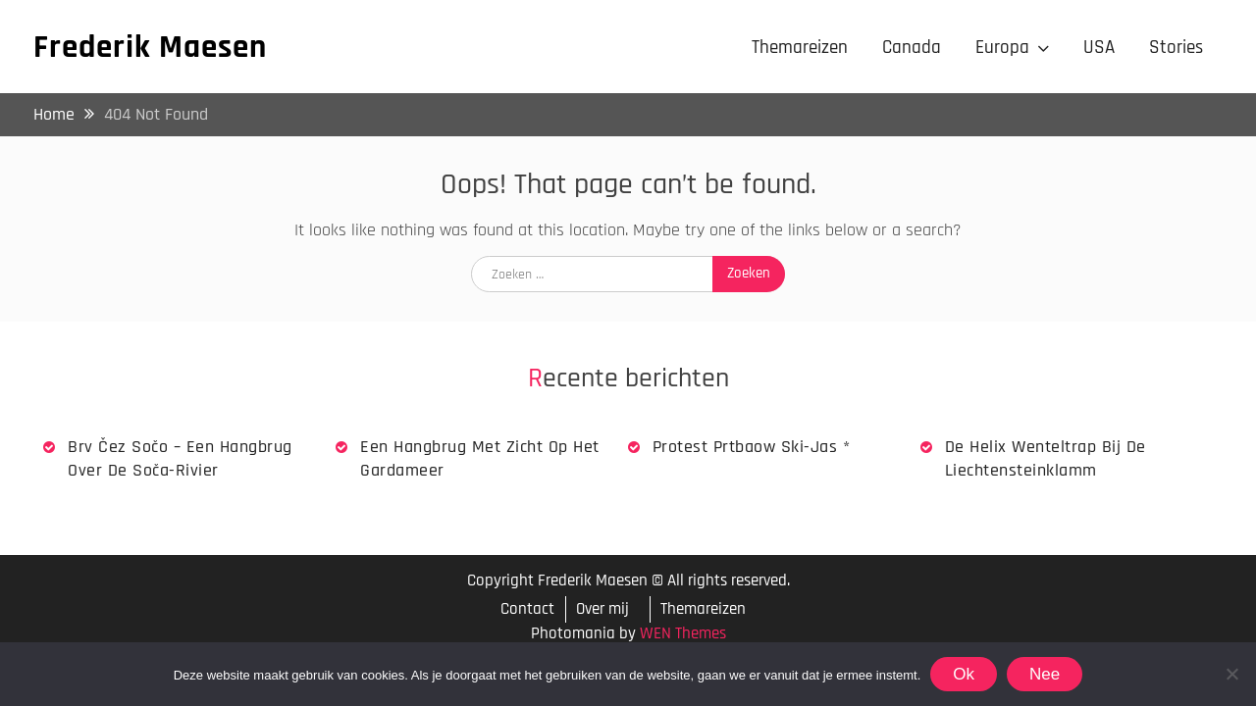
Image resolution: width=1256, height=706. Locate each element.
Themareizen (800, 47)
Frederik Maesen (150, 47)
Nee (1044, 674)
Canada (911, 47)
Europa (1002, 47)
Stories (1176, 47)
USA (1099, 47)
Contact (527, 609)
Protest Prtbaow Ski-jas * (752, 446)
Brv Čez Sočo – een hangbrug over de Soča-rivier (180, 457)
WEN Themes (683, 633)
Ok (963, 674)
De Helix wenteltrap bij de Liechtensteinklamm (1045, 457)
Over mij (602, 609)
